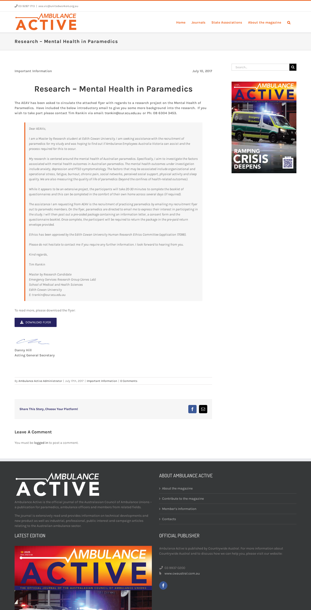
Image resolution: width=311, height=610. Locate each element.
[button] (288, 22)
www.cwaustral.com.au (182, 573)
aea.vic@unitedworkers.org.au (58, 6)
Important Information (102, 381)
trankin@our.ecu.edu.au (123, 113)
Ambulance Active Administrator (40, 381)
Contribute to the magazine (183, 499)
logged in (41, 443)
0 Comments (128, 381)
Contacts (169, 519)
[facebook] (163, 585)
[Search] (292, 67)
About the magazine (177, 488)
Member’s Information (179, 509)
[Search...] (260, 67)
